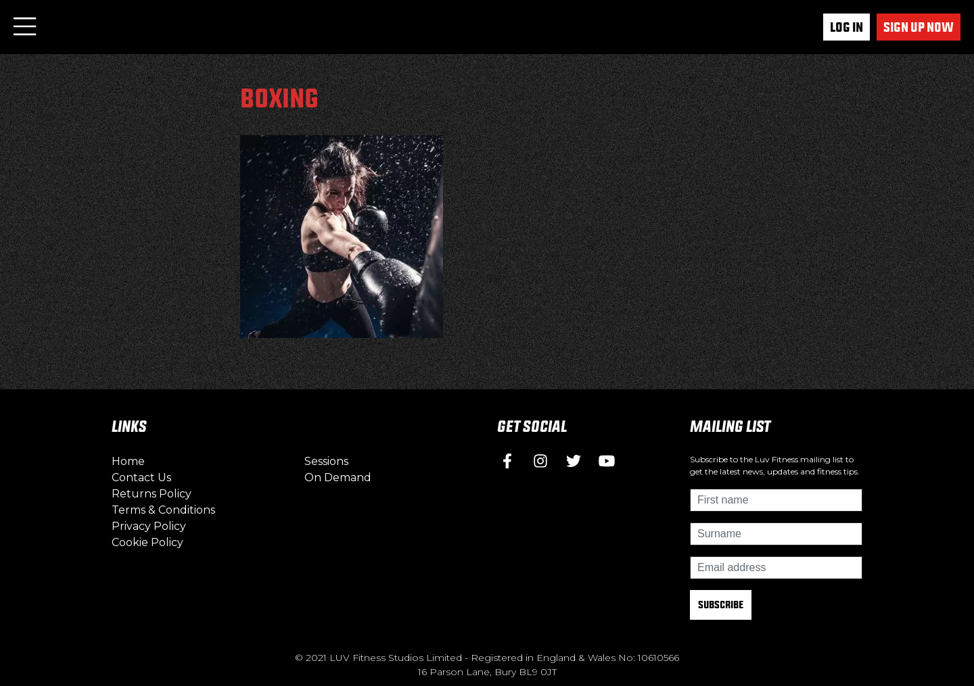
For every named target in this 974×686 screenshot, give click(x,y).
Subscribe (720, 604)
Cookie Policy (147, 542)
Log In (846, 27)
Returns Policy (151, 493)
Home (128, 461)
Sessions (326, 461)
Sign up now (918, 27)
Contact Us (141, 477)
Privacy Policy (149, 526)
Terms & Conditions (163, 510)
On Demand (337, 477)
